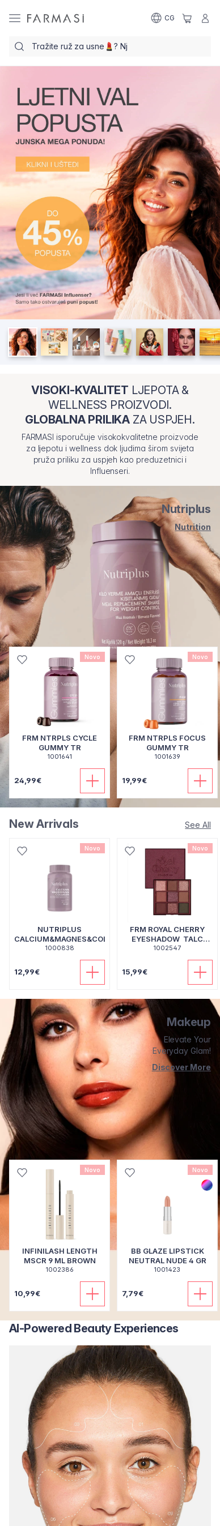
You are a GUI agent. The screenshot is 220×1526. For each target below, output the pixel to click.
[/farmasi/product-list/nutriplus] (170, 527)
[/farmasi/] (55, 18)
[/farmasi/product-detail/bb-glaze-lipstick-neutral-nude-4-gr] (167, 1223)
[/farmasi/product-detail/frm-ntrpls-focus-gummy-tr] (167, 710)
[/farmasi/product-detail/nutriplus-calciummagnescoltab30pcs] (59, 901)
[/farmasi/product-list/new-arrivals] (198, 824)
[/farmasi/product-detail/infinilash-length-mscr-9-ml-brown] (59, 1223)
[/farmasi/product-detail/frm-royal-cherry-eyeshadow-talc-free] (167, 901)
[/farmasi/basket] (187, 18)
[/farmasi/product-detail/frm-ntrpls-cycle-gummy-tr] (59, 710)
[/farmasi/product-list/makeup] (170, 1067)
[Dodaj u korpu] (92, 780)
